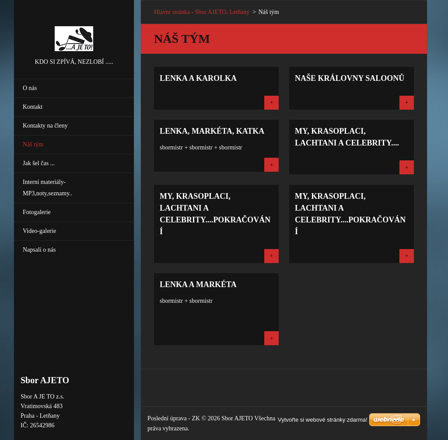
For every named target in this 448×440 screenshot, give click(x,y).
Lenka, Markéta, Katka (212, 131)
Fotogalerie (37, 212)
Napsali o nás (39, 249)
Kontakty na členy (45, 125)
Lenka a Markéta (198, 284)
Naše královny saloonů (349, 78)
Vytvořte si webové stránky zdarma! (323, 419)
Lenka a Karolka (198, 78)
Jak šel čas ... (39, 163)
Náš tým (33, 144)
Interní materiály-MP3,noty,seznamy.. (47, 188)
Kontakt (32, 107)
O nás (30, 88)
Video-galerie (39, 231)
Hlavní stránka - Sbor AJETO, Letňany (201, 12)
